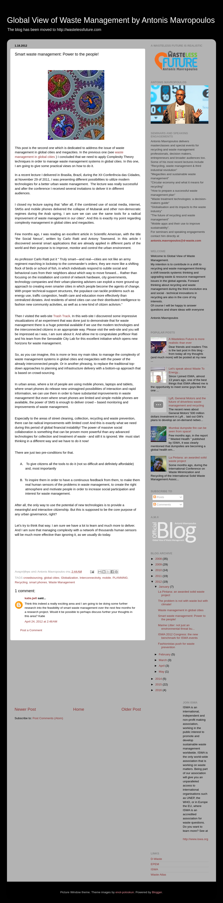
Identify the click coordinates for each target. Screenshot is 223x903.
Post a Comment (31, 630)
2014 (159, 678)
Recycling (21, 582)
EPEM (155, 864)
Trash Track (61, 316)
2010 (159, 570)
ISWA (154, 869)
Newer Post (25, 709)
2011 (159, 576)
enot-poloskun (124, 892)
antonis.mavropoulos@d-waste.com (176, 240)
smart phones (38, 582)
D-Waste (156, 859)
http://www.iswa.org (195, 839)
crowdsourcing (33, 577)
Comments (162, 504)
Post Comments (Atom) (48, 718)
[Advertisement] (77, 673)
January (164, 586)
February (165, 654)
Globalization (69, 577)
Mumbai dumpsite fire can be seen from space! (187, 429)
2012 (159, 581)
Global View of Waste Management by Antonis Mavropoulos (111, 20)
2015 (159, 684)
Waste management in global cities (181, 610)
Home (78, 709)
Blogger (157, 892)
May (162, 671)
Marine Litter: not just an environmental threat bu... (176, 627)
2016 (159, 690)
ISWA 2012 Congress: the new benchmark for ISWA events (178, 636)
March (163, 660)
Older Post (131, 709)
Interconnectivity (90, 577)
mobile (106, 577)
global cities (51, 577)
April (162, 665)
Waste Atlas (158, 874)
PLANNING (120, 577)
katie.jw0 (31, 598)
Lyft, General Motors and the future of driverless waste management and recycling (187, 402)
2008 (159, 558)
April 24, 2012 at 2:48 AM (41, 621)
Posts (158, 497)
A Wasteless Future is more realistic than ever (186, 340)
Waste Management (62, 582)
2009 (159, 564)
